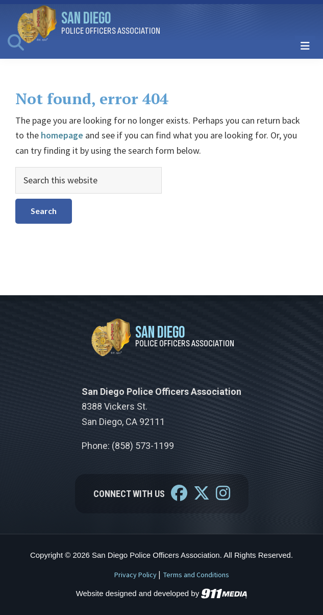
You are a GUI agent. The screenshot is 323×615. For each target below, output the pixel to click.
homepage (62, 135)
